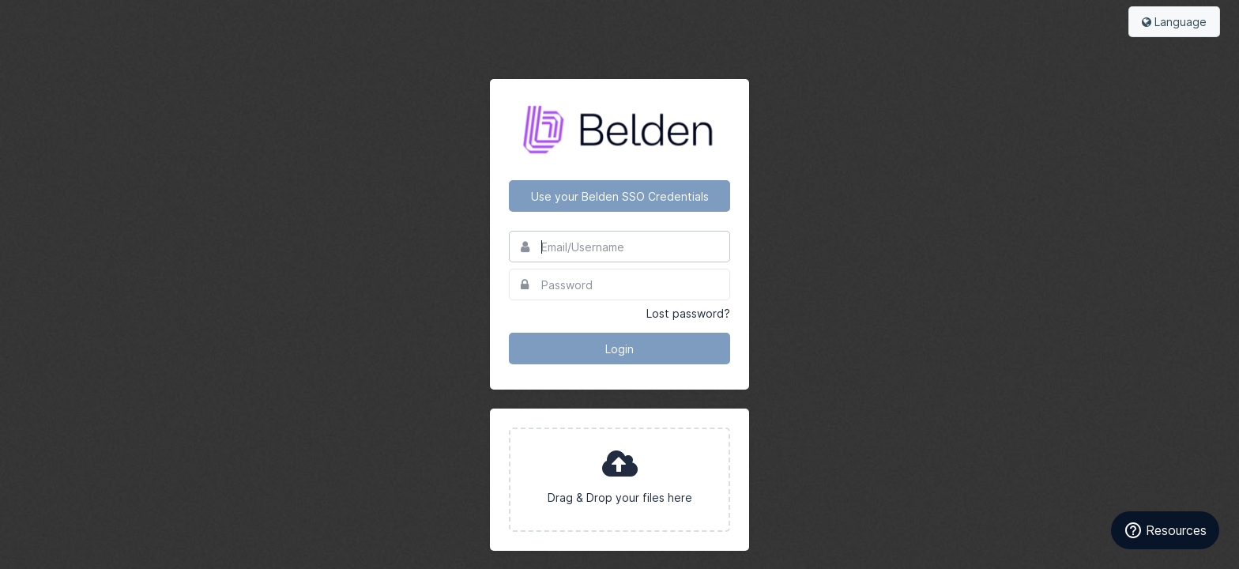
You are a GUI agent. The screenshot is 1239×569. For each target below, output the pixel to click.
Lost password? (688, 313)
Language (1174, 21)
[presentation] (619, 480)
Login (619, 349)
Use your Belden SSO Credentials (620, 196)
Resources (1165, 530)
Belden (619, 129)
